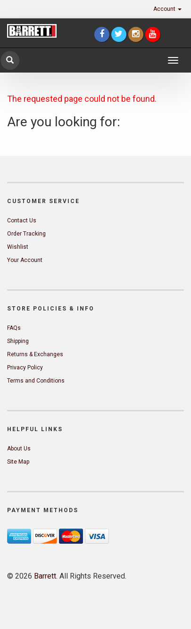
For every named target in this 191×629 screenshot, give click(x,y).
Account (167, 9)
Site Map (18, 461)
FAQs (14, 328)
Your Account (24, 260)
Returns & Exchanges (35, 354)
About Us (19, 448)
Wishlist (17, 247)
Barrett (45, 576)
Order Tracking (26, 233)
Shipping (18, 341)
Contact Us (21, 220)
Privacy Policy (25, 367)
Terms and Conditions (36, 380)
